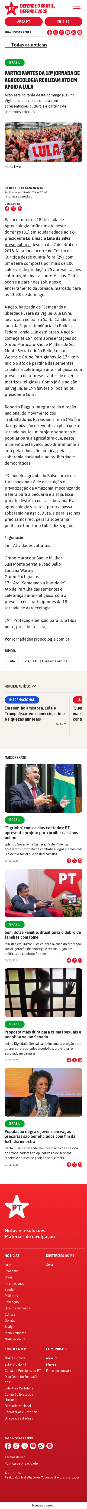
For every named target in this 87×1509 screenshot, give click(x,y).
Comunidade (57, 1349)
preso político (18, 244)
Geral (50, 1265)
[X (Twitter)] (61, 32)
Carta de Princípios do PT (23, 1371)
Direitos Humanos (17, 1308)
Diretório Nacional (18, 1406)
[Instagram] (55, 32)
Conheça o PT (16, 1349)
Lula (12, 661)
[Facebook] (49, 32)
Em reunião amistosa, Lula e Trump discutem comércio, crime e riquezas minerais (35, 714)
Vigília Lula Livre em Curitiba (46, 661)
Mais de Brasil (15, 757)
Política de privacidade (21, 1463)
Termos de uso (15, 1457)
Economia (12, 1271)
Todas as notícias (26, 44)
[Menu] (76, 8)
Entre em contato (58, 1371)
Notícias (12, 1256)
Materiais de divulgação (30, 1236)
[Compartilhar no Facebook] (7, 208)
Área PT (23, 22)
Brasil (14, 820)
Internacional (22, 700)
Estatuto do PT (16, 1364)
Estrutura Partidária (19, 1388)
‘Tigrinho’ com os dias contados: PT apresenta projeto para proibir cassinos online (41, 832)
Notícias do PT (15, 1339)
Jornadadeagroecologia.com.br (40, 639)
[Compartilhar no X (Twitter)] (13, 208)
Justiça (9, 1327)
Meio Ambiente (15, 1333)
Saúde (9, 1289)
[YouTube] (67, 32)
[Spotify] (79, 32)
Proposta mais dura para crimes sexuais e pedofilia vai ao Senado (43, 1034)
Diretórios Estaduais (19, 1418)
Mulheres (11, 1296)
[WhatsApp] (73, 32)
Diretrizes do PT (60, 1256)
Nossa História (15, 1358)
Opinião (10, 1320)
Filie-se (63, 22)
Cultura (10, 1314)
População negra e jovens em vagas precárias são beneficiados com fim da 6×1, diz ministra (40, 1136)
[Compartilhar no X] (74, 860)
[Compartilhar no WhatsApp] (20, 208)
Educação (12, 1302)
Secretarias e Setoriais (21, 1412)
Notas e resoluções (25, 1230)
